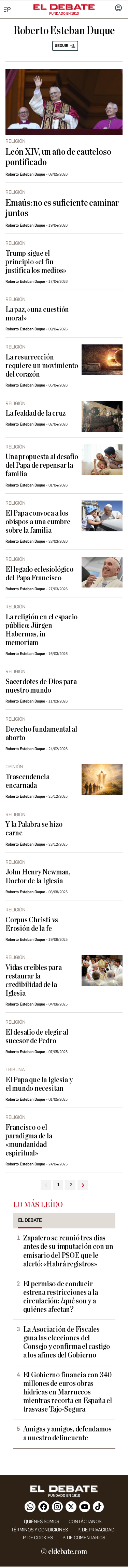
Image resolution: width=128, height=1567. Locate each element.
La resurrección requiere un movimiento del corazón (41, 365)
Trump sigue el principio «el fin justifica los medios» (35, 262)
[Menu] (7, 9)
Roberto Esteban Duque (25, 174)
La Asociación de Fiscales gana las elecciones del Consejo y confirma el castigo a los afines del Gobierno (66, 1342)
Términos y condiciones (39, 1530)
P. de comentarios (83, 1538)
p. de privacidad (95, 1530)
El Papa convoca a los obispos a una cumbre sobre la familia (37, 521)
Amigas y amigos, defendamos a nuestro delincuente (67, 1433)
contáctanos (85, 1522)
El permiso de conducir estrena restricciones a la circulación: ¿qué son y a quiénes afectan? (60, 1297)
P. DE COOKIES (38, 1538)
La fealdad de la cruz (35, 413)
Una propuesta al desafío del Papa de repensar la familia (41, 465)
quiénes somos (41, 1522)
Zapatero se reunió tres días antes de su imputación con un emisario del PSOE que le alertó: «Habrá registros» (68, 1251)
